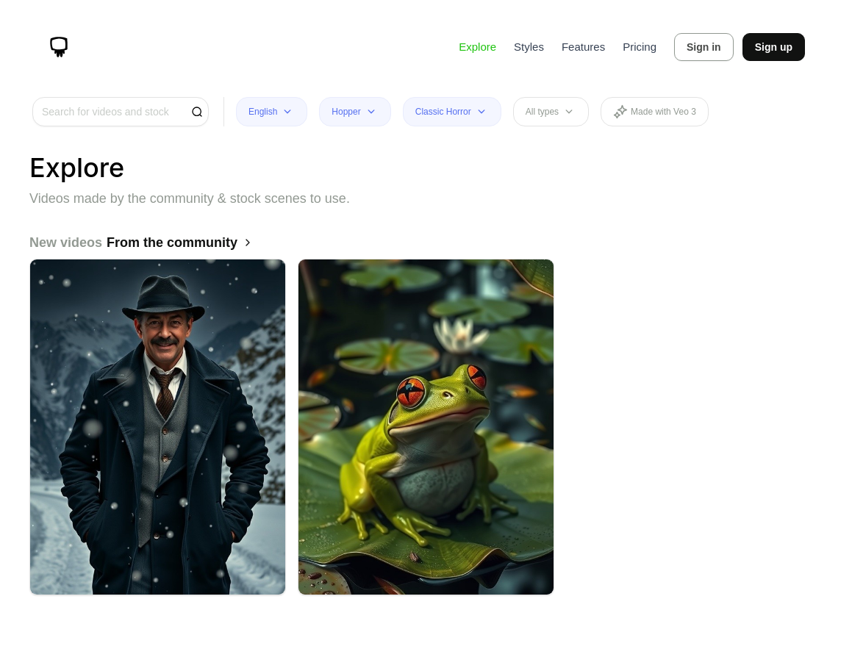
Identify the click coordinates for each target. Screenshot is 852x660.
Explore (477, 46)
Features (583, 46)
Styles (529, 46)
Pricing (639, 46)
